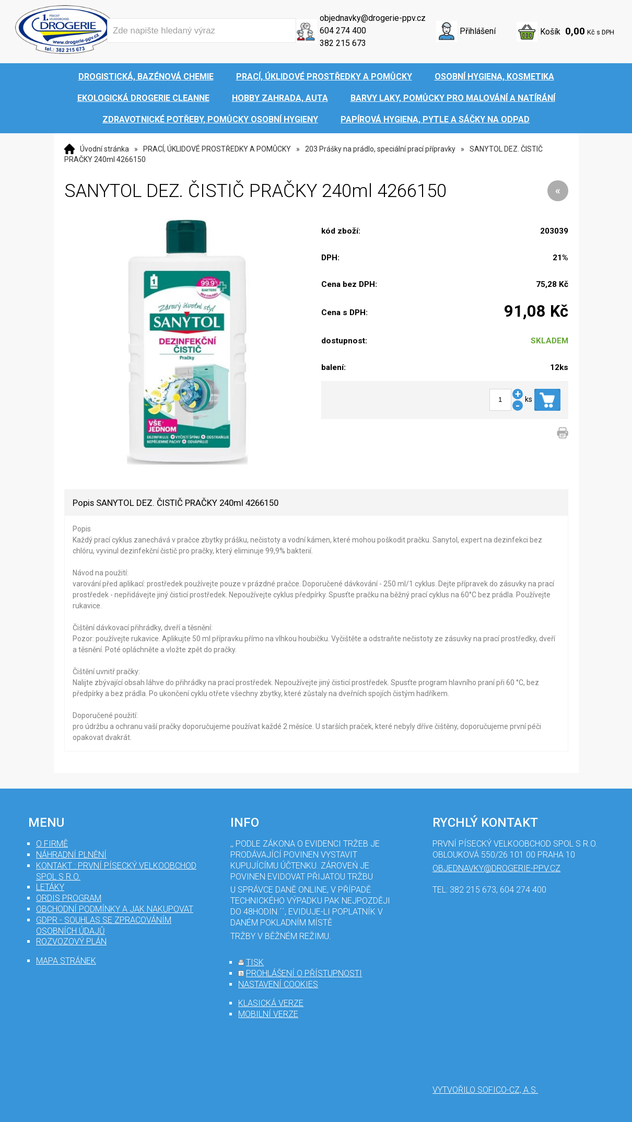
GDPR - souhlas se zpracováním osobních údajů (103, 925)
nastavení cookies (278, 984)
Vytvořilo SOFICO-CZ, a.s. (485, 1090)
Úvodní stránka (104, 149)
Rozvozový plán (71, 941)
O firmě (52, 844)
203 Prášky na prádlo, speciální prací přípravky (380, 149)
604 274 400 (343, 31)
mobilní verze (268, 1014)
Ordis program (68, 898)
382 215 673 (343, 43)
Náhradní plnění (71, 855)
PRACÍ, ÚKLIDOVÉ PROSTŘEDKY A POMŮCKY (217, 149)
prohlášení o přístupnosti (304, 973)
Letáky (50, 887)
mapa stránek (66, 961)
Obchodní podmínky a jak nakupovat (114, 909)
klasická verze (270, 1003)
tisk (255, 962)
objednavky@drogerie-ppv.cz (373, 18)
